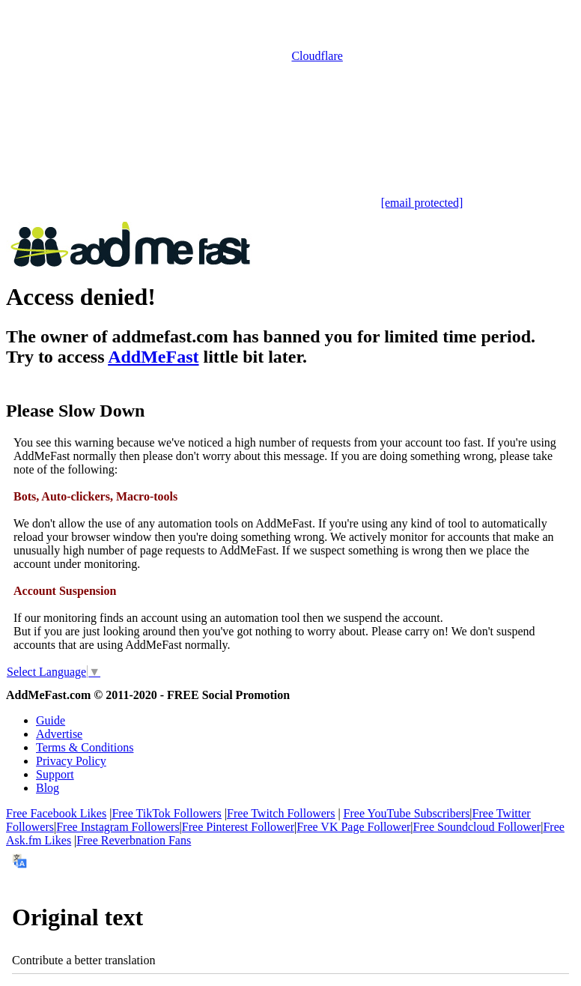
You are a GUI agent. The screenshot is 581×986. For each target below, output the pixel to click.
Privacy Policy (71, 760)
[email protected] (422, 202)
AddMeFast (153, 356)
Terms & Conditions (84, 747)
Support (55, 774)
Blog (47, 787)
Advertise (59, 734)
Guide (50, 720)
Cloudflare (316, 55)
